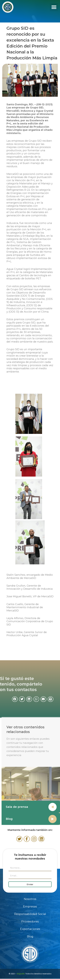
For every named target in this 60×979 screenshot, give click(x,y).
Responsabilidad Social (30, 914)
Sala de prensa (22, 807)
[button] (54, 7)
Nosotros (30, 899)
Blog (14, 819)
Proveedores (30, 921)
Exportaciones (30, 929)
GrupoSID (21, 974)
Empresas (30, 906)
